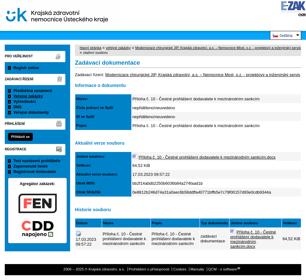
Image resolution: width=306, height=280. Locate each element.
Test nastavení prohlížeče (36, 161)
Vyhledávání (24, 101)
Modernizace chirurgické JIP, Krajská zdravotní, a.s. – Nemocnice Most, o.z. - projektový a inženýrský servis (218, 48)
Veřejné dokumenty (31, 112)
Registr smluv (26, 68)
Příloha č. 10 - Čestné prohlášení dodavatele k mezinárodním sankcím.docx (207, 157)
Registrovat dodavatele (34, 171)
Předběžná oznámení (32, 91)
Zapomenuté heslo (30, 166)
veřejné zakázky (118, 48)
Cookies (179, 269)
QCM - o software (222, 269)
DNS (17, 107)
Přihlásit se (20, 137)
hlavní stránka (90, 48)
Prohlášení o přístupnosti (149, 269)
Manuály (197, 269)
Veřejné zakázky (28, 96)
